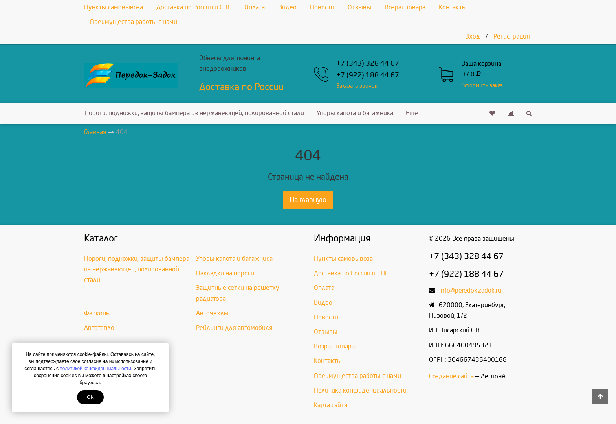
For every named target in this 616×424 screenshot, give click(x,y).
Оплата (254, 7)
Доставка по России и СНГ (193, 7)
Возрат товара (405, 7)
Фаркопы (97, 313)
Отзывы (359, 7)
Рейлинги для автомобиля (234, 327)
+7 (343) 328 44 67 (367, 63)
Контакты (453, 7)
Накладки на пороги (225, 273)
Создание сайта (451, 376)
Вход (472, 36)
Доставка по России (241, 87)
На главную (308, 200)
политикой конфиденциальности (95, 368)
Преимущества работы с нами (133, 21)
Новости (322, 7)
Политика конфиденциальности (360, 390)
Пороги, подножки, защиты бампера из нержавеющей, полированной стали (194, 113)
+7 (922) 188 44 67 (367, 75)
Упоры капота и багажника (355, 113)
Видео (287, 7)
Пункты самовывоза (113, 7)
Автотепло (99, 327)
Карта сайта (330, 405)
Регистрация (511, 36)
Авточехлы (212, 313)
